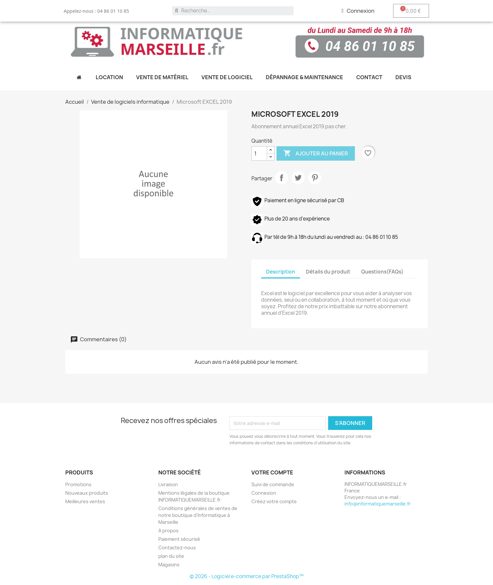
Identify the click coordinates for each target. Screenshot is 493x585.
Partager (281, 177)
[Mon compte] (358, 10)
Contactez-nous (177, 547)
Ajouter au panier (315, 153)
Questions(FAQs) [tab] (382, 271)
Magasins (169, 564)
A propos (168, 530)
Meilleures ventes (85, 501)
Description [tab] (280, 271)
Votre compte (272, 472)
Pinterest (314, 177)
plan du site (171, 556)
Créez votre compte (274, 501)
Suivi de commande (272, 484)
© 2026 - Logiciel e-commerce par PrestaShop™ (247, 576)
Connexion (263, 493)
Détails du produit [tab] (328, 271)
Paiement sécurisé (179, 539)
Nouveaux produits (86, 493)
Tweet (298, 177)
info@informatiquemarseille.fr (377, 504)
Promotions (78, 484)
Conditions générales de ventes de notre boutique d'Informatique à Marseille (197, 515)
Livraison (168, 484)
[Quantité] (259, 153)
